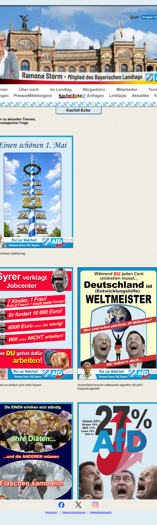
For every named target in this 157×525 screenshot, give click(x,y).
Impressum (51, 512)
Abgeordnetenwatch (101, 512)
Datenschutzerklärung (74, 512)
